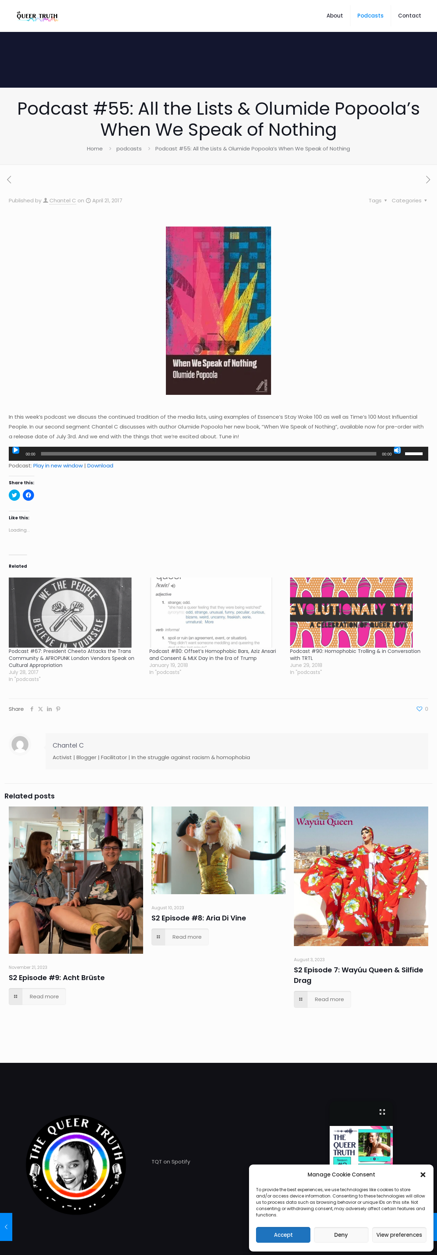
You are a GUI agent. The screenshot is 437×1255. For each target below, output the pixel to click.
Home (95, 148)
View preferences (399, 1235)
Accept (283, 1235)
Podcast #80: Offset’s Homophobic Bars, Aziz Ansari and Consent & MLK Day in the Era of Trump (212, 655)
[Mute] (397, 450)
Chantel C (62, 200)
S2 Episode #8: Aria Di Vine (199, 918)
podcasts (129, 148)
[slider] (209, 454)
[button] (422, 1174)
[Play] (15, 450)
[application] (218, 454)
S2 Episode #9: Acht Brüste (57, 978)
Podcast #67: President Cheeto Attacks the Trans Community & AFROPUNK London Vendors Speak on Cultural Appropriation (71, 658)
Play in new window (58, 465)
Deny (341, 1235)
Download (100, 465)
